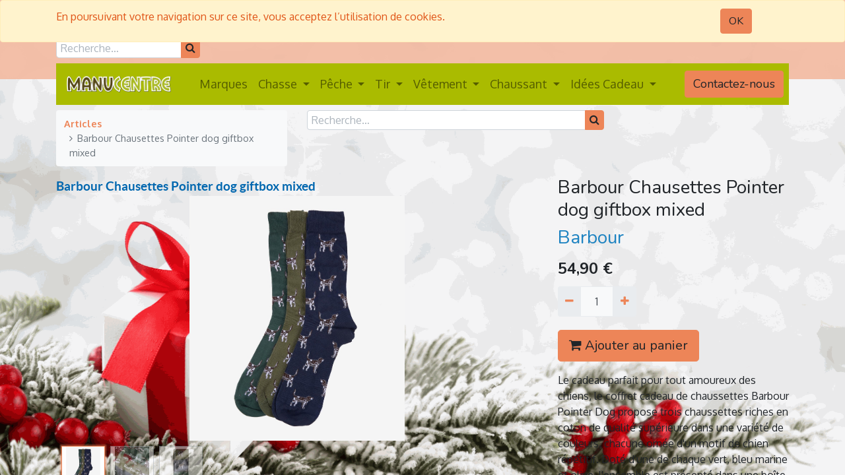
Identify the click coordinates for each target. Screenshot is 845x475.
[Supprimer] (569, 301)
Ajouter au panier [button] (628, 345)
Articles (83, 123)
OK (736, 21)
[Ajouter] (624, 301)
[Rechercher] (190, 48)
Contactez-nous (734, 84)
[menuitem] (223, 84)
